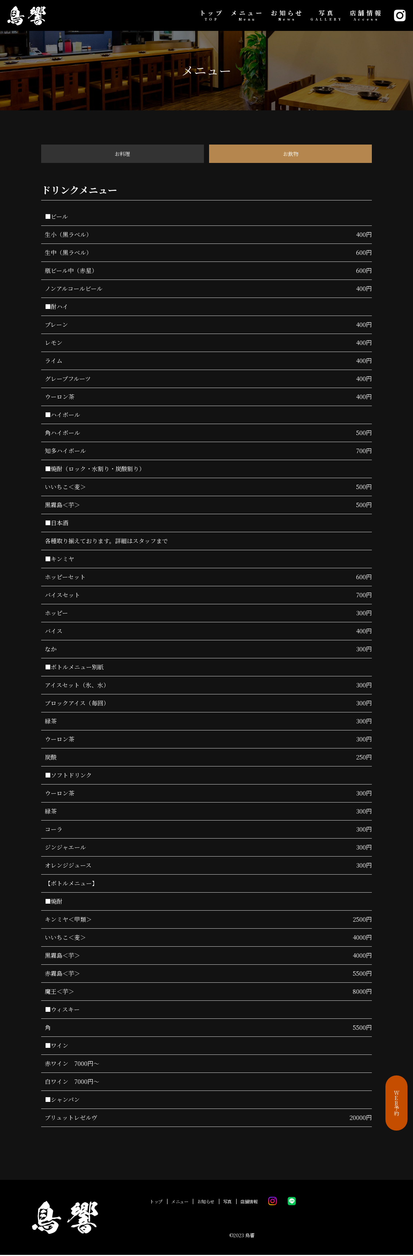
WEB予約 (397, 1103)
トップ (212, 15)
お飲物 (290, 154)
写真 (326, 15)
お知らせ (287, 15)
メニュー (247, 15)
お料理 (122, 154)
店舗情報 (366, 15)
